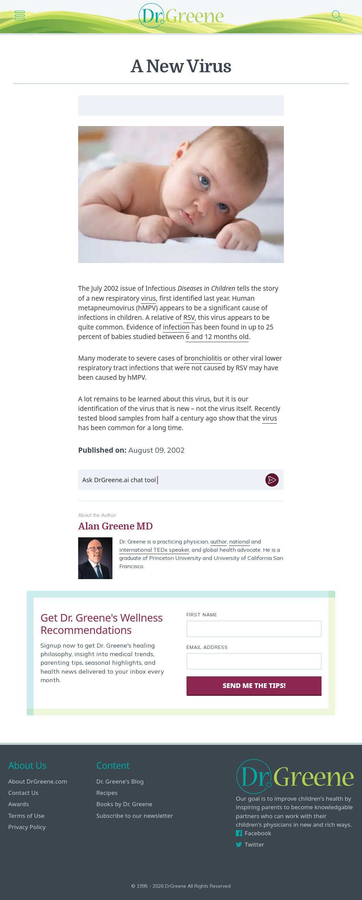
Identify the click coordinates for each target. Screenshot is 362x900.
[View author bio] (181, 527)
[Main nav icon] (22, 15)
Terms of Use (26, 816)
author (218, 541)
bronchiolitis (203, 358)
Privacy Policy (27, 827)
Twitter (250, 844)
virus (148, 298)
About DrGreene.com (37, 781)
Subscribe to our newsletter (134, 816)
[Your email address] (254, 661)
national (239, 541)
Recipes (107, 793)
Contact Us (23, 793)
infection (176, 327)
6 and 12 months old (217, 336)
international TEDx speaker (154, 549)
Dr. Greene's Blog (120, 781)
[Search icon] (339, 15)
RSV (189, 317)
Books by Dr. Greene (124, 804)
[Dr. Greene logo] (181, 15)
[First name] (254, 629)
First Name (201, 615)
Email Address (207, 647)
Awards (18, 804)
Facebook (253, 833)
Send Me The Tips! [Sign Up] (253, 685)
